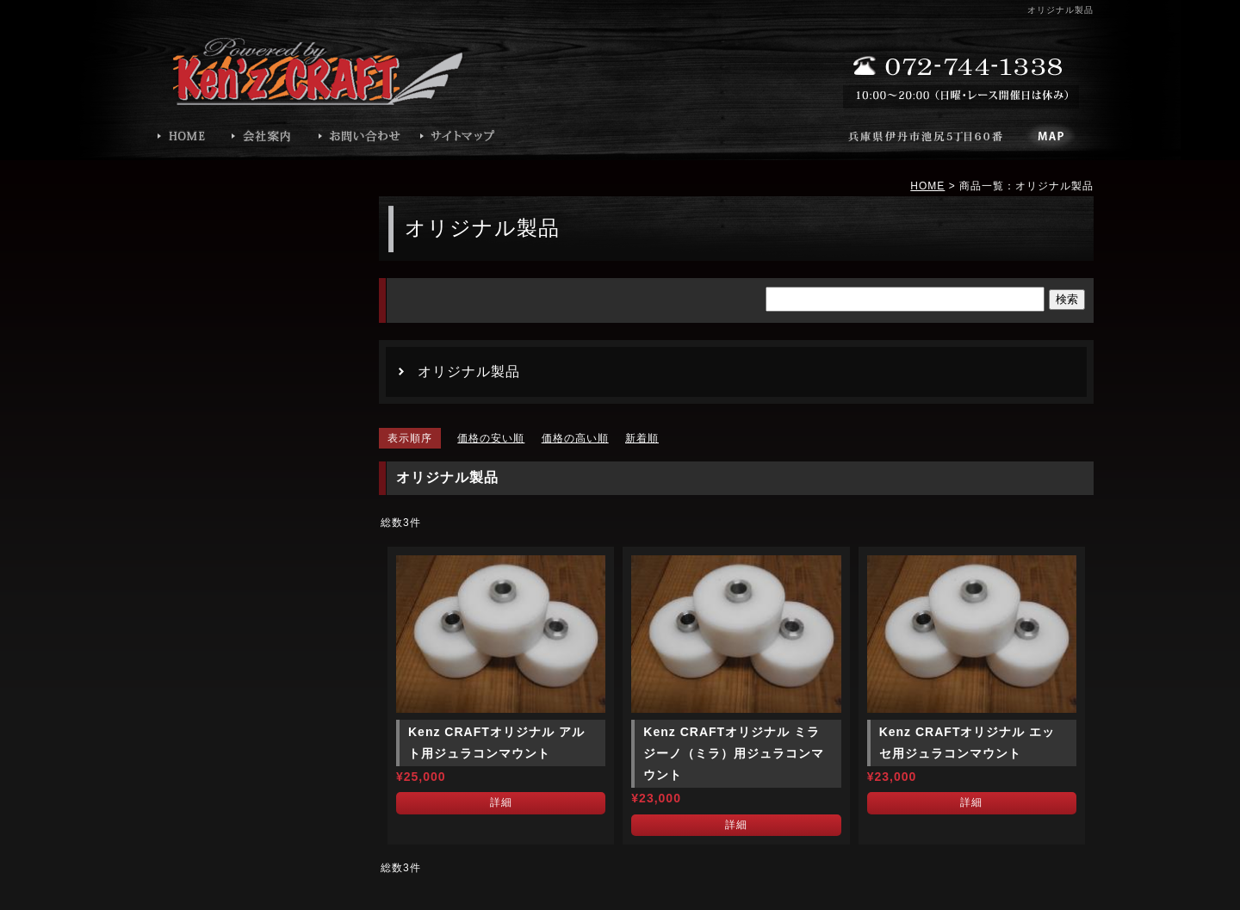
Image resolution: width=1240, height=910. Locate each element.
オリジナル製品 (469, 371)
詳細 (501, 802)
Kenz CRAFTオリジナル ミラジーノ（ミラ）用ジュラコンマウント (733, 753)
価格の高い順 (575, 438)
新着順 (642, 438)
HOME (927, 186)
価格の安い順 (490, 438)
